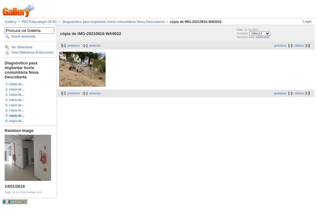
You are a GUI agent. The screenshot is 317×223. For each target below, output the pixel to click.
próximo (280, 45)
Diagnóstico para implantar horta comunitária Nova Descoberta (113, 22)
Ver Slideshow (22, 47)
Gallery (10, 22)
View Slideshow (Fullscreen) (32, 52)
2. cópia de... (15, 89)
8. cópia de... (15, 121)
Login (307, 21)
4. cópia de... (15, 100)
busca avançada (23, 36)
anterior (95, 45)
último (299, 45)
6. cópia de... (15, 110)
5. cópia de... (15, 105)
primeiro (73, 45)
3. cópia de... (15, 94)
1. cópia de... (15, 84)
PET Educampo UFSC (39, 22)
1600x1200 (263, 37)
